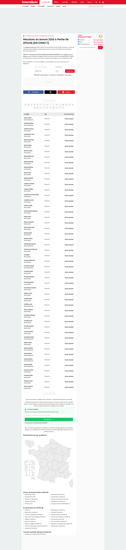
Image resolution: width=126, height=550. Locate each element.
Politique (25, 6)
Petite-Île (27, 510)
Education (50, 6)
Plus (90, 2)
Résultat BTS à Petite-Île (58, 497)
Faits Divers (41, 6)
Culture (65, 2)
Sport (56, 2)
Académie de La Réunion (47, 36)
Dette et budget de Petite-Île (33, 524)
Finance (74, 2)
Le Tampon (52, 75)
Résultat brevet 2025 (32, 36)
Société (33, 6)
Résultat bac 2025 (30, 494)
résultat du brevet (30, 47)
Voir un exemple (98, 40)
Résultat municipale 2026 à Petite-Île (61, 524)
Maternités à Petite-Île (31, 512)
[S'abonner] (90, 47)
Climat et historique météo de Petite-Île (36, 526)
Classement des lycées (31, 499)
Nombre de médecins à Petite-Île (60, 517)
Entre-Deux (60, 75)
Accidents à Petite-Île (31, 528)
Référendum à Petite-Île (58, 526)
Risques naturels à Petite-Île (59, 514)
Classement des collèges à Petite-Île (35, 517)
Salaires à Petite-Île (30, 519)
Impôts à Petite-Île (30, 521)
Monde (58, 6)
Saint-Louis (68, 75)
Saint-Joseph (44, 75)
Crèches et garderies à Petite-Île (34, 514)
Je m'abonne (47, 419)
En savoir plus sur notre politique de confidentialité (36, 422)
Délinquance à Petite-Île (58, 510)
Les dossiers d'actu (84, 44)
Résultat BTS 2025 (30, 497)
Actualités (46, 2)
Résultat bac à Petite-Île (58, 494)
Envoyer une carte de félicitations (60, 503)
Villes (64, 6)
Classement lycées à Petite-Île (59, 499)
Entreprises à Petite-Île (57, 519)
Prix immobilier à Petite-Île (58, 521)
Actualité (81, 40)
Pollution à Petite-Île (57, 512)
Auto (82, 2)
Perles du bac (28, 503)
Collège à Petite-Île (30, 501)
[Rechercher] (96, 6)
